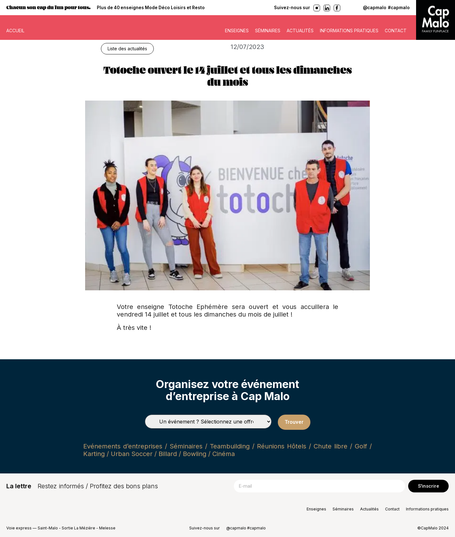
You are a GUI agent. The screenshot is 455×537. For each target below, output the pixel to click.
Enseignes (237, 30)
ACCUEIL (15, 30)
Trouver (294, 422)
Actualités (300, 30)
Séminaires (267, 30)
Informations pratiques (349, 30)
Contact (396, 30)
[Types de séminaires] (208, 422)
